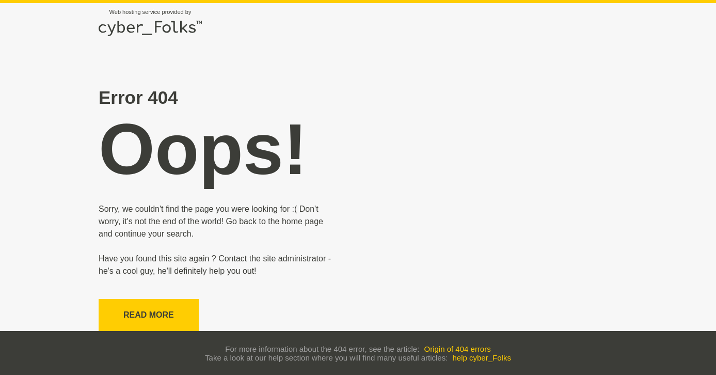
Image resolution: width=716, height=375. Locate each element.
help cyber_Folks (482, 357)
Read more (148, 314)
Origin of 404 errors (457, 349)
